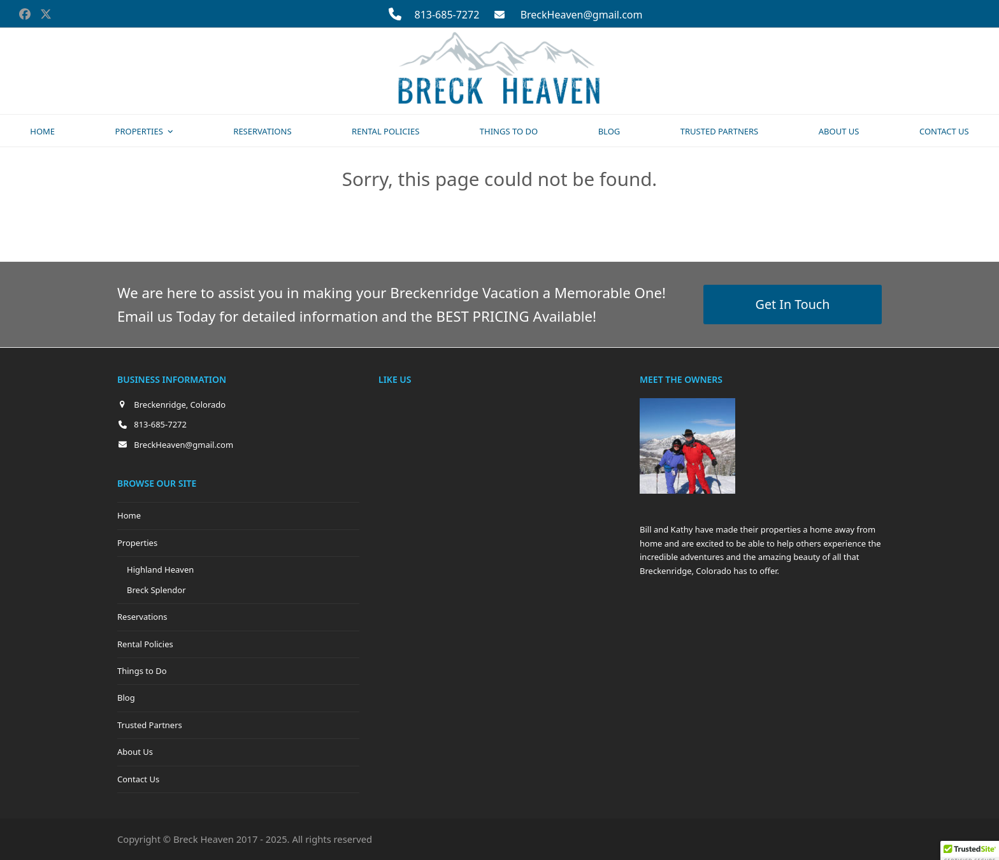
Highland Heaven (160, 569)
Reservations (142, 616)
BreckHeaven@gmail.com (582, 15)
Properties (137, 542)
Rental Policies (145, 644)
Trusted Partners (149, 725)
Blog (126, 697)
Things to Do (142, 671)
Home (129, 515)
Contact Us (138, 779)
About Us (135, 751)
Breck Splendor (156, 590)
